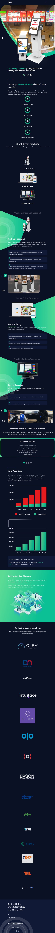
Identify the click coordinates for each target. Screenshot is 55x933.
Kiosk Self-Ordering (28, 169)
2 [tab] (27, 75)
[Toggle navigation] (46, 2)
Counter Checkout (27, 203)
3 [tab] (31, 75)
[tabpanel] (27, 39)
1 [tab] (24, 75)
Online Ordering (27, 186)
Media (9, 926)
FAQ (9, 920)
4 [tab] (31, 463)
